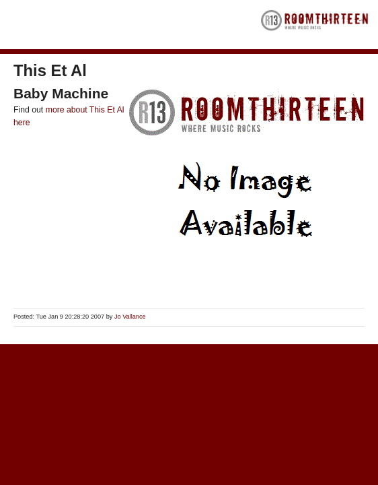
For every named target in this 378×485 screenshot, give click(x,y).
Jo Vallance (130, 316)
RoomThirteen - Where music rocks (315, 24)
